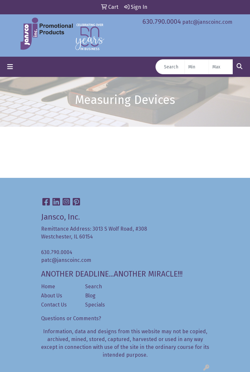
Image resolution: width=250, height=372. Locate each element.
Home (48, 286)
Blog (90, 296)
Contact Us (54, 305)
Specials (95, 305)
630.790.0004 (161, 21)
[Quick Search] (170, 66)
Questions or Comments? (71, 318)
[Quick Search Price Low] (196, 66)
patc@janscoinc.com (207, 22)
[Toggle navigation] (10, 66)
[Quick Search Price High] (221, 66)
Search (93, 286)
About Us (51, 296)
